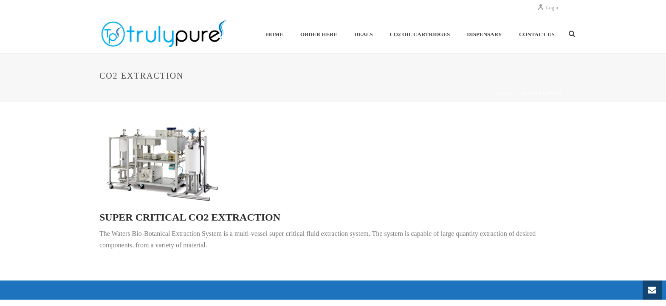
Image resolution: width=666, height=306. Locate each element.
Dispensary (484, 34)
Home (274, 34)
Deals (363, 34)
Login (547, 8)
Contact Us (537, 34)
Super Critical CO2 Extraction (189, 217)
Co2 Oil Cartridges (419, 34)
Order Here (318, 34)
